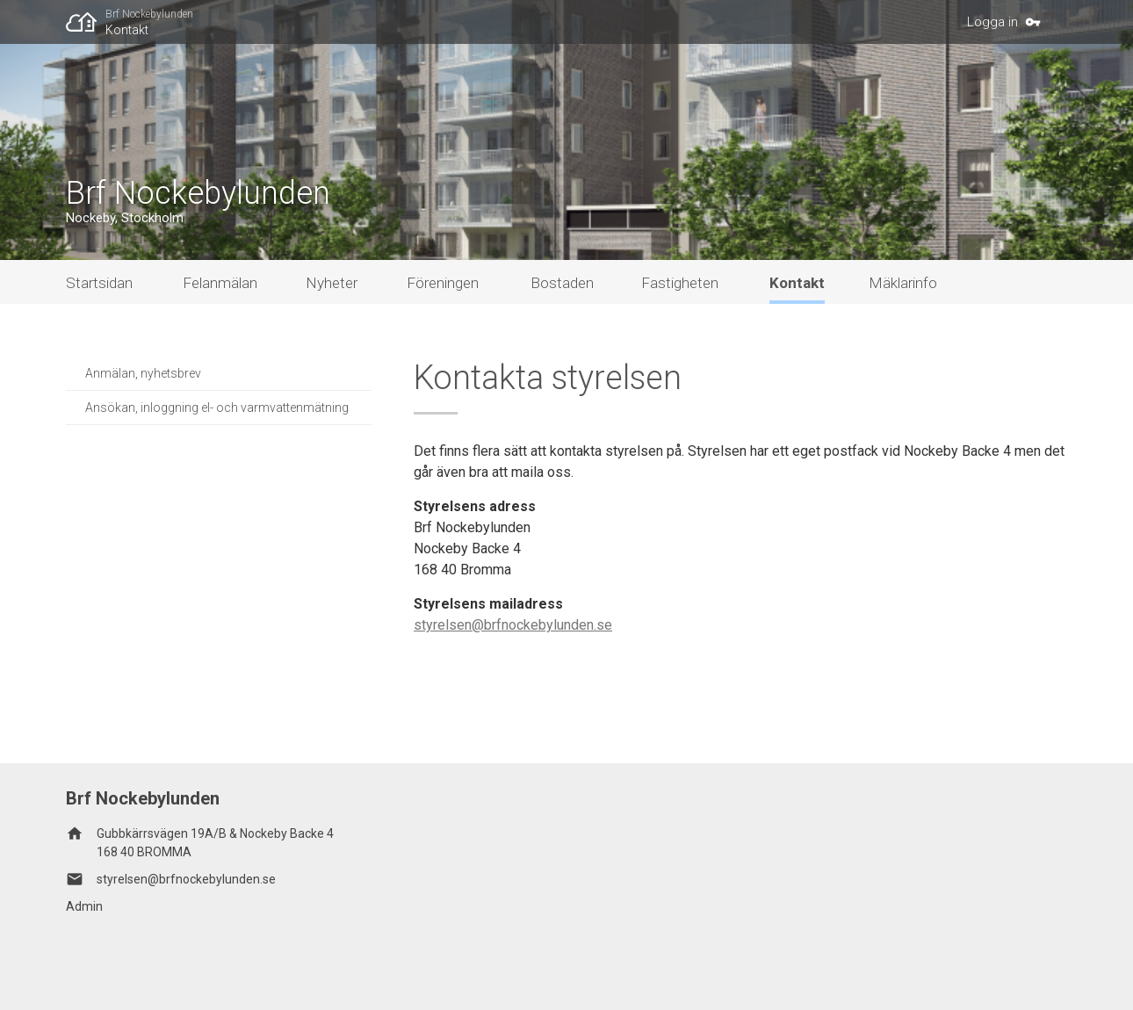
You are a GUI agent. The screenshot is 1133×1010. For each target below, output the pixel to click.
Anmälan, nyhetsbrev (143, 373)
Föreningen (443, 283)
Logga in (992, 22)
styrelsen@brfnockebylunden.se (513, 625)
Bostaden (562, 283)
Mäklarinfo (903, 283)
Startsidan (99, 283)
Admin (84, 906)
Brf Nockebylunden (149, 14)
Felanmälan (220, 283)
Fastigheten (679, 283)
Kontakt (126, 30)
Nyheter (331, 283)
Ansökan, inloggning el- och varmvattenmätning (217, 407)
